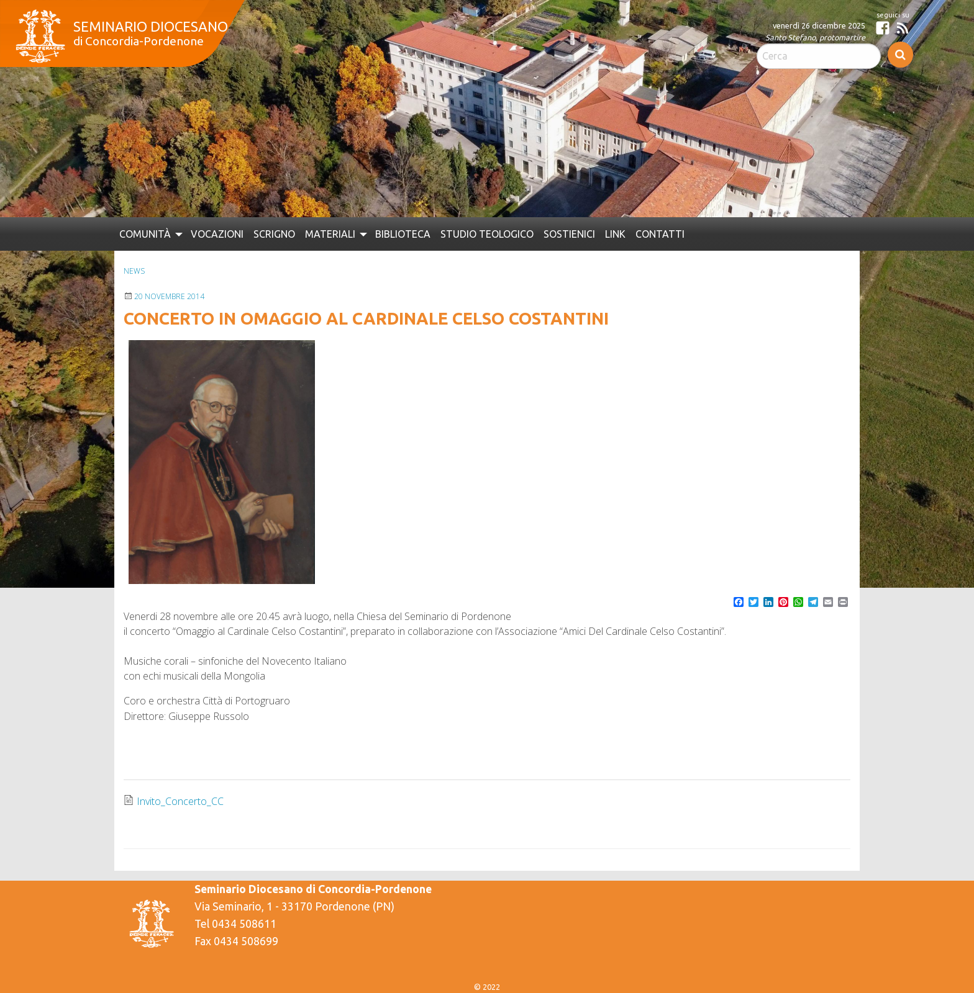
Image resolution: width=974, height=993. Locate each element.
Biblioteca (402, 234)
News (134, 271)
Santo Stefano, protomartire (815, 37)
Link (615, 234)
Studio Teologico (487, 234)
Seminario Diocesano (150, 26)
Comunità (145, 234)
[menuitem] (150, 234)
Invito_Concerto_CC (180, 801)
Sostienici (569, 234)
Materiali (330, 234)
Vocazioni (217, 234)
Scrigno (274, 234)
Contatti (660, 234)
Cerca (900, 54)
